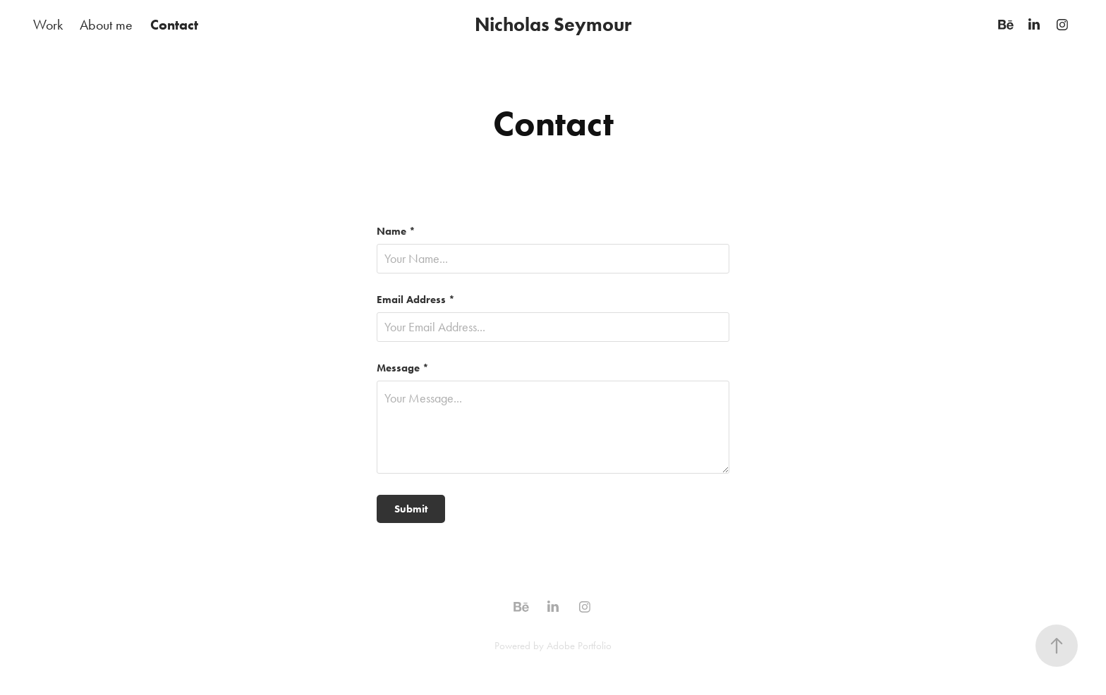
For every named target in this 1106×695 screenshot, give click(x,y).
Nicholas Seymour (553, 24)
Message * (403, 368)
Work (48, 24)
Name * (396, 231)
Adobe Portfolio (579, 645)
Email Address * (416, 300)
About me (106, 24)
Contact (174, 24)
